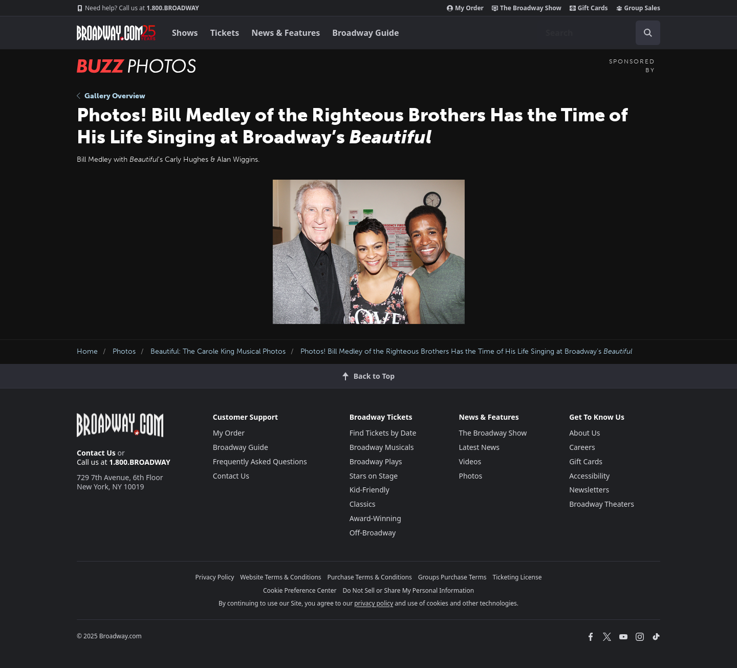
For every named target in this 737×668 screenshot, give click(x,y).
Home (87, 351)
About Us (584, 433)
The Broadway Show (526, 8)
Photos (124, 351)
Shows (185, 33)
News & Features (285, 33)
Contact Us (96, 453)
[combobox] (598, 32)
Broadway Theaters (601, 504)
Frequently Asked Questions (260, 461)
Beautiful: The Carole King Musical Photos (218, 351)
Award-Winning (375, 518)
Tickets (225, 33)
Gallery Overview (111, 96)
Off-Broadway (373, 532)
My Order (465, 8)
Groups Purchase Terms (452, 577)
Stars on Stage (374, 476)
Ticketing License (517, 577)
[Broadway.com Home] (116, 32)
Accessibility (589, 476)
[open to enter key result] (648, 32)
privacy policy (373, 603)
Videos (470, 461)
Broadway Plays (376, 461)
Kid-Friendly (369, 489)
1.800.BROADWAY (138, 8)
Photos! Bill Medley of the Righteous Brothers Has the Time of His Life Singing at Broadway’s (466, 351)
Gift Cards (589, 8)
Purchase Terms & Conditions (370, 577)
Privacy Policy (215, 577)
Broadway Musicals (382, 447)
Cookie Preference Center (300, 590)
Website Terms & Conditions (280, 577)
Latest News (479, 447)
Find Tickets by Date (383, 433)
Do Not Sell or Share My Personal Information (408, 590)
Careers (582, 447)
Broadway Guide (365, 33)
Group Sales (638, 8)
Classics (363, 504)
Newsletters (589, 489)
